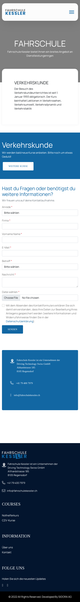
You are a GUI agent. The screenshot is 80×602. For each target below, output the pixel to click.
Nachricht (9, 274)
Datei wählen (10, 292)
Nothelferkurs (10, 515)
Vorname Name (12, 234)
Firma (6, 220)
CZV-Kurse (8, 520)
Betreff (7, 261)
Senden (12, 329)
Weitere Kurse (18, 166)
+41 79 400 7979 (24, 383)
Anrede (7, 207)
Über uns (7, 547)
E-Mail (6, 247)
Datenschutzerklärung (19, 321)
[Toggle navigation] (71, 12)
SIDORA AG (65, 597)
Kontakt (6, 552)
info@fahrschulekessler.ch (27, 395)
